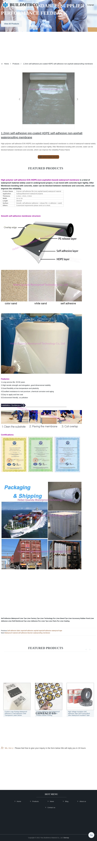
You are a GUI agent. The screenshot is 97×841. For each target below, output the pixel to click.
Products (16, 64)
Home (6, 64)
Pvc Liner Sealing (63, 621)
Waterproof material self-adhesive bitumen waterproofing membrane (27, 633)
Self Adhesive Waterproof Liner (12, 618)
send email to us (48, 157)
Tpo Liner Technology (45, 618)
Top (91, 835)
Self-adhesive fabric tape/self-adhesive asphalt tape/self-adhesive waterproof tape (34, 630)
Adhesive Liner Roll (8, 621)
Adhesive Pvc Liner (38, 621)
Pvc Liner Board (59, 618)
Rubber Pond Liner (87, 618)
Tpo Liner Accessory (72, 618)
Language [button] (90, 5)
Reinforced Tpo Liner (23, 621)
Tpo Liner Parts (51, 621)
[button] (74, 4)
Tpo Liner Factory (30, 618)
